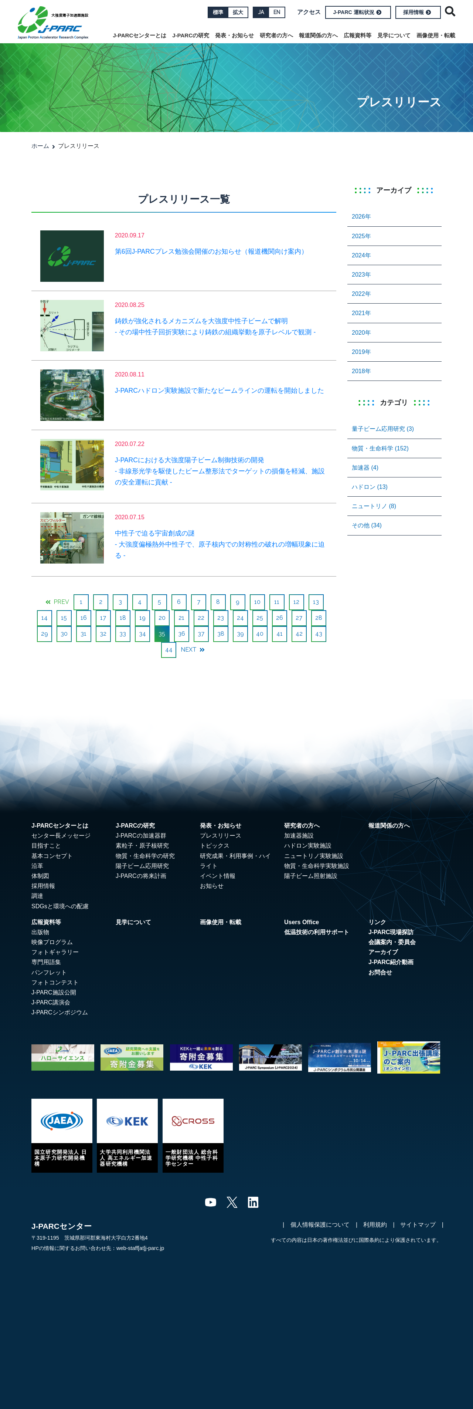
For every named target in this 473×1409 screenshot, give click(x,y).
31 (83, 633)
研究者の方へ (276, 35)
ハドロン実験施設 (307, 845)
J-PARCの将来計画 (141, 876)
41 (279, 633)
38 (220, 633)
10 (257, 601)
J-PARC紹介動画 (391, 962)
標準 (218, 12)
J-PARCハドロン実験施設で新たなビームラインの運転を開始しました (219, 390)
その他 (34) (367, 525)
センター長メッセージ (61, 835)
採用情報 (417, 12)
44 (169, 649)
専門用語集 (46, 962)
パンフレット (49, 972)
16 (84, 617)
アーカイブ (383, 952)
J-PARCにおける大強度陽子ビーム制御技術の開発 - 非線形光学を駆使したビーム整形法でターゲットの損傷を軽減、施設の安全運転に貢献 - (220, 471)
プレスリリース (220, 835)
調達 (37, 896)
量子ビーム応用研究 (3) (383, 429)
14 (44, 617)
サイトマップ (418, 1225)
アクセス (309, 12)
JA (261, 12)
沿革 (37, 866)
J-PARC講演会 (50, 1002)
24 (240, 617)
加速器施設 (299, 835)
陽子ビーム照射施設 (310, 876)
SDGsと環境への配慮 (60, 906)
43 (318, 633)
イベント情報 (217, 876)
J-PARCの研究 (190, 35)
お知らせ (212, 886)
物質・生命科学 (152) (380, 448)
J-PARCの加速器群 (141, 835)
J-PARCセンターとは (140, 35)
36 (181, 633)
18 (123, 617)
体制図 (40, 876)
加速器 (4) (365, 467)
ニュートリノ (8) (374, 506)
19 (142, 617)
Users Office (301, 922)
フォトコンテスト (55, 982)
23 (220, 617)
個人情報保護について (320, 1225)
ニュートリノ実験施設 (313, 856)
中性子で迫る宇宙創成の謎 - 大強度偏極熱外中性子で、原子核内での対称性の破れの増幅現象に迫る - (220, 544)
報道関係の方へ (318, 35)
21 (181, 617)
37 (201, 633)
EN (276, 12)
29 (44, 633)
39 (240, 633)
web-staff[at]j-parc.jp (140, 1248)
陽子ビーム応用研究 (142, 866)
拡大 (238, 12)
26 (279, 617)
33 (122, 633)
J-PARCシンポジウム (59, 1012)
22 (201, 617)
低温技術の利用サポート (316, 932)
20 (162, 617)
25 (259, 617)
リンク (377, 922)
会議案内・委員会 (392, 942)
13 (316, 601)
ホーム (40, 146)
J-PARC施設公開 (53, 992)
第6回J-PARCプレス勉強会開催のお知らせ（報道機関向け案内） (211, 251)
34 (142, 633)
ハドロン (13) (370, 487)
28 (318, 617)
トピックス (214, 845)
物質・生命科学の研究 (145, 856)
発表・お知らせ (234, 35)
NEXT (193, 649)
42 (299, 633)
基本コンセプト (52, 856)
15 (64, 617)
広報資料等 (357, 35)
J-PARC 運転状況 (357, 12)
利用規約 (375, 1225)
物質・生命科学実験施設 (316, 866)
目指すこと (46, 845)
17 (103, 617)
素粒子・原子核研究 (142, 845)
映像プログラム (52, 942)
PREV (57, 601)
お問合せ (380, 972)
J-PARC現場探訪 (391, 932)
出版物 (40, 932)
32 (103, 633)
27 (299, 617)
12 (296, 601)
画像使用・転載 (435, 35)
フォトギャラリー (55, 952)
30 (64, 633)
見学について (394, 35)
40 (259, 633)
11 (276, 601)
